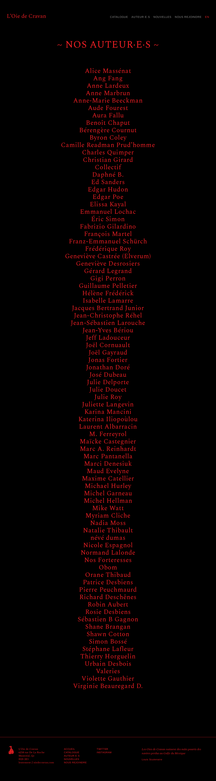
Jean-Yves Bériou (108, 330)
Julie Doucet (108, 389)
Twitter (102, 749)
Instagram (104, 752)
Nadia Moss (108, 523)
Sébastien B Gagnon (108, 619)
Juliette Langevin (108, 404)
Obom (108, 567)
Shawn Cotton (108, 634)
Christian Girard (108, 160)
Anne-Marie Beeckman (108, 100)
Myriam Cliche (107, 515)
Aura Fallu (108, 115)
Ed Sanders (108, 182)
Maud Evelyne (108, 471)
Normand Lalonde (108, 552)
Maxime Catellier (108, 478)
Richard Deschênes (108, 597)
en (207, 16)
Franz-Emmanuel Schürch (108, 241)
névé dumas (108, 538)
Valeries (108, 671)
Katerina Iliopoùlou (108, 419)
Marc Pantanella (108, 456)
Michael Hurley (108, 486)
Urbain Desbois (108, 664)
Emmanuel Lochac (108, 212)
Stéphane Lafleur (108, 649)
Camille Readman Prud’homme (108, 145)
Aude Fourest (108, 108)
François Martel (108, 234)
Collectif (108, 167)
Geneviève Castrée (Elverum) (108, 256)
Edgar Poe (108, 197)
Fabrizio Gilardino (108, 226)
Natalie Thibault (108, 530)
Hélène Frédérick (108, 293)
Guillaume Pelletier (108, 286)
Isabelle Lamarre (108, 301)
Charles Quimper (108, 152)
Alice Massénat (108, 71)
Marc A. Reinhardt (108, 449)
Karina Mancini (108, 412)
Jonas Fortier (108, 360)
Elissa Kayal (108, 204)
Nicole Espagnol (108, 545)
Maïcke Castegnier (108, 441)
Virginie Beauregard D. (108, 686)
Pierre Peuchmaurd (108, 590)
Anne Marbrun (108, 93)
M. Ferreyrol (108, 434)
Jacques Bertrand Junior (108, 308)
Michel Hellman (108, 501)
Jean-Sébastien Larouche (108, 323)
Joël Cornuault (108, 345)
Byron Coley (108, 137)
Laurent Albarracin (108, 427)
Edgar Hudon (108, 189)
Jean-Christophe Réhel (108, 315)
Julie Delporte (108, 382)
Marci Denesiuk (108, 464)
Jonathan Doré (108, 367)
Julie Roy (108, 397)
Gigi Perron (108, 278)
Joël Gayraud (108, 352)
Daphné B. (108, 175)
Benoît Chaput (108, 123)
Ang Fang (108, 78)
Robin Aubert (108, 604)
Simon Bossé (108, 641)
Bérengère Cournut (108, 130)
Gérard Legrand (108, 271)
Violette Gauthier (108, 678)
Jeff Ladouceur (108, 338)
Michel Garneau (108, 493)
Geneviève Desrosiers (108, 263)
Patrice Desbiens (108, 582)
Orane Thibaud (108, 575)
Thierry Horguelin (108, 656)
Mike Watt (108, 508)
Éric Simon (108, 219)
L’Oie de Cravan (26, 16)
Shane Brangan (108, 627)
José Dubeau (108, 375)
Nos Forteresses (108, 560)
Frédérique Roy (108, 249)
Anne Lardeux (108, 86)
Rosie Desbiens (108, 612)
